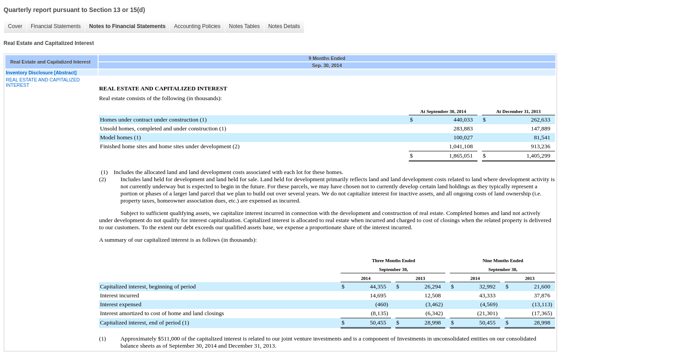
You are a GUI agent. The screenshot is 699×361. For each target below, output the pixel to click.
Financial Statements (56, 26)
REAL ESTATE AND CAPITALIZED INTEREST (43, 82)
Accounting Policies (197, 26)
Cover (15, 26)
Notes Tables (244, 26)
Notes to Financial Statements (127, 26)
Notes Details (284, 26)
